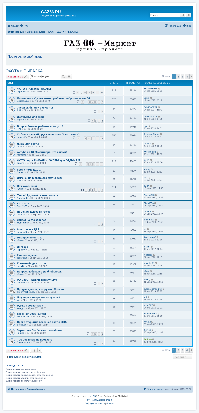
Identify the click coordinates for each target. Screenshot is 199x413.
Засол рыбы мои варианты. (35, 107)
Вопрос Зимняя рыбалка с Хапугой (40, 126)
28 (102, 92)
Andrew (148, 339)
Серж (146, 98)
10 (89, 138)
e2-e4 (146, 160)
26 (93, 92)
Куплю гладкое (27, 255)
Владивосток (23, 342)
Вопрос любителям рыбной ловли (39, 271)
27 (97, 92)
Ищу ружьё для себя (30, 116)
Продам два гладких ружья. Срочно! (41, 289)
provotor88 (22, 232)
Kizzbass (148, 255)
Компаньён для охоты (31, 263)
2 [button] (178, 76)
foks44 (147, 246)
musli (19, 146)
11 (93, 138)
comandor (22, 282)
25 (89, 92)
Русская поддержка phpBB (99, 400)
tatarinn (20, 163)
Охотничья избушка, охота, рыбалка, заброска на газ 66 (53, 98)
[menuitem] (24, 25)
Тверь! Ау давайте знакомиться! (38, 195)
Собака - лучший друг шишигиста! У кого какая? (48, 134)
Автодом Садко (151, 134)
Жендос (21, 308)
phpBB (93, 396)
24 (85, 92)
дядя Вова (22, 222)
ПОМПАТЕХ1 (150, 107)
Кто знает (23, 203)
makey (147, 169)
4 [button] (187, 76)
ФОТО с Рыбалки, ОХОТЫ (34, 88)
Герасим (21, 249)
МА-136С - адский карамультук (37, 279)
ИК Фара (22, 246)
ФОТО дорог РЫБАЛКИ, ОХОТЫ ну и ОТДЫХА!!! (48, 160)
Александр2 (150, 152)
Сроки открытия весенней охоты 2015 (42, 322)
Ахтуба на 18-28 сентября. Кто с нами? (42, 152)
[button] (191, 76)
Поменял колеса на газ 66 (33, 211)
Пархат (20, 172)
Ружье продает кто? (30, 305)
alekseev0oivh (151, 88)
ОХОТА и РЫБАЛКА (24, 71)
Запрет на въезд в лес (31, 219)
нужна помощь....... (29, 169)
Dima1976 (22, 206)
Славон (147, 143)
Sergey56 (21, 325)
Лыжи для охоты (28, 143)
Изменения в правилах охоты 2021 (39, 177)
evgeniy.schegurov (26, 292)
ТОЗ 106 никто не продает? (34, 339)
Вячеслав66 (23, 101)
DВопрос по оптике (29, 237)
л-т (145, 229)
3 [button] (182, 76)
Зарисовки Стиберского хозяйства (39, 330)
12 (97, 138)
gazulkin (21, 266)
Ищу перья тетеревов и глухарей (38, 297)
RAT (19, 110)
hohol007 (148, 305)
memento (21, 155)
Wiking (147, 279)
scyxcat (20, 119)
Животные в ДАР (28, 229)
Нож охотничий (27, 186)
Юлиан (20, 189)
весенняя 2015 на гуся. (32, 313)
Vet (18, 300)
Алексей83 (22, 198)
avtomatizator (23, 316)
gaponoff (21, 137)
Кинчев (20, 333)
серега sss (22, 91)
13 (102, 138)
